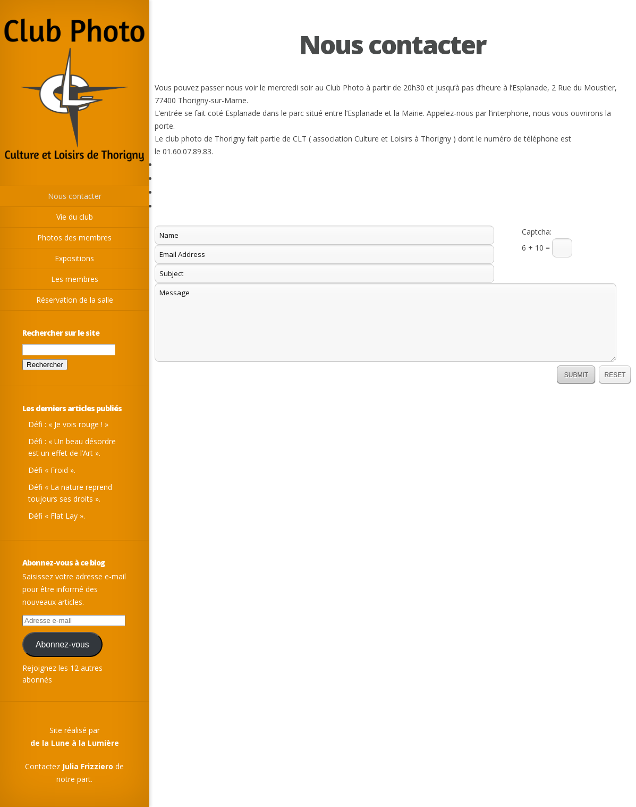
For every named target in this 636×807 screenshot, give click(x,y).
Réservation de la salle (74, 300)
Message (385, 322)
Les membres (74, 279)
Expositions (74, 258)
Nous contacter (74, 196)
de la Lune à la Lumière (74, 743)
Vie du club (74, 217)
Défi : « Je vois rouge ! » (68, 424)
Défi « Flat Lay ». (56, 516)
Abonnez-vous (62, 644)
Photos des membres (74, 237)
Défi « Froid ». (51, 470)
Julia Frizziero (87, 766)
